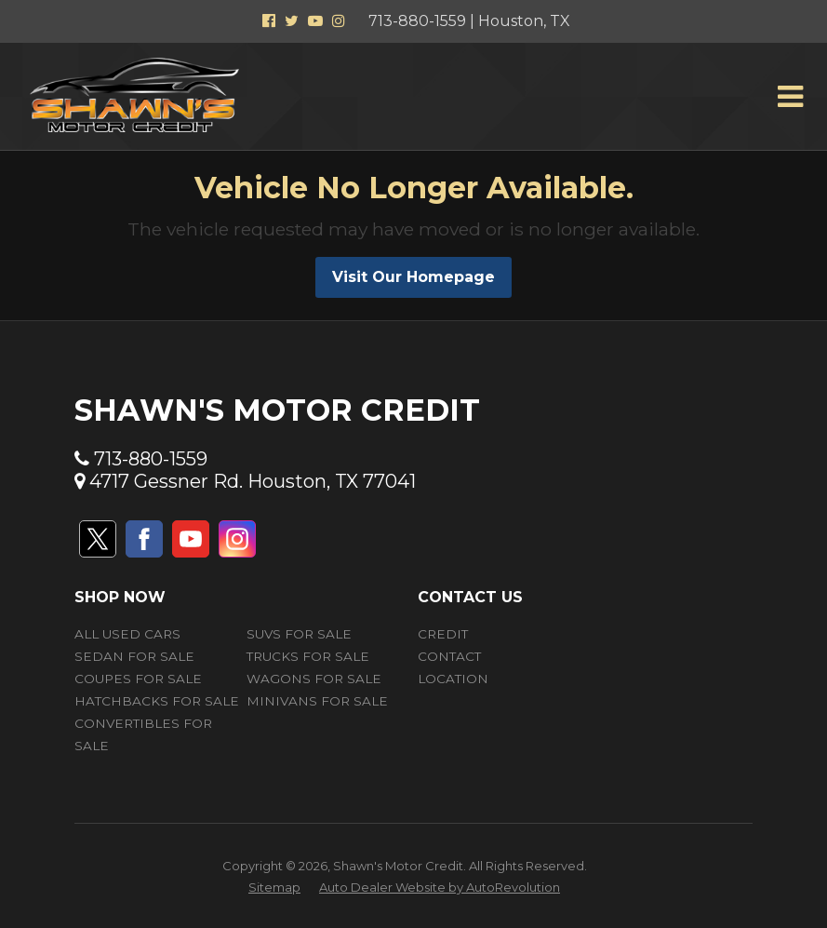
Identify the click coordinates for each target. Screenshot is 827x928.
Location (453, 678)
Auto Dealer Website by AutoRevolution (439, 887)
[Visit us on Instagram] (237, 539)
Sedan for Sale (134, 656)
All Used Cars (127, 633)
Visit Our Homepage (413, 277)
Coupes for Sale (138, 678)
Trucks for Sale (308, 656)
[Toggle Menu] (789, 96)
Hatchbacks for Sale (156, 700)
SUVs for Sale (299, 633)
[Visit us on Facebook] (144, 539)
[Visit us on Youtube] (190, 539)
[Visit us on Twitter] (97, 539)
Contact (449, 656)
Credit (443, 633)
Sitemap (274, 887)
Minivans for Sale (317, 700)
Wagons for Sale (314, 678)
